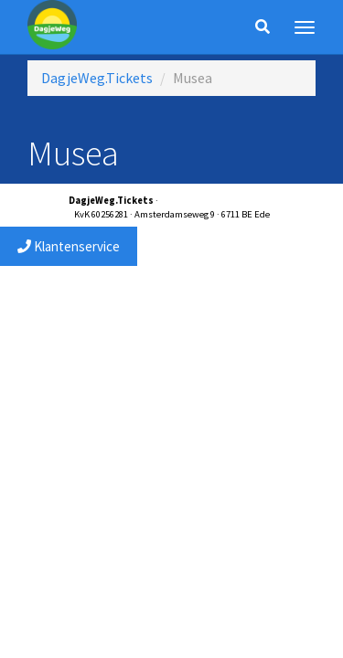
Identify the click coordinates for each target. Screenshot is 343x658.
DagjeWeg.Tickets (97, 78)
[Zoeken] (262, 27)
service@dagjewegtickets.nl (217, 201)
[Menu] (305, 27)
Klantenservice (68, 246)
